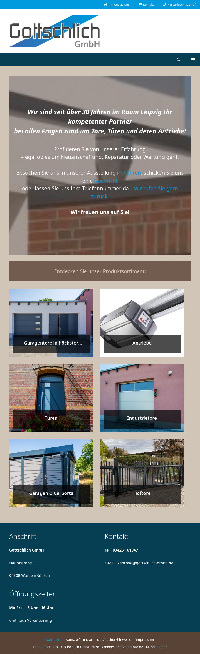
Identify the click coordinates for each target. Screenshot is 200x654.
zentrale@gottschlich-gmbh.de (145, 562)
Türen (51, 418)
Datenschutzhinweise (114, 639)
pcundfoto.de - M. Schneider (144, 646)
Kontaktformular (79, 639)
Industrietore (142, 418)
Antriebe (142, 343)
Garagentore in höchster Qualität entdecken (51, 346)
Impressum (145, 639)
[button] (193, 59)
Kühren (132, 172)
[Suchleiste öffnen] (179, 59)
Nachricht (106, 180)
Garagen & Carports (51, 493)
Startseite (53, 639)
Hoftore (142, 493)
